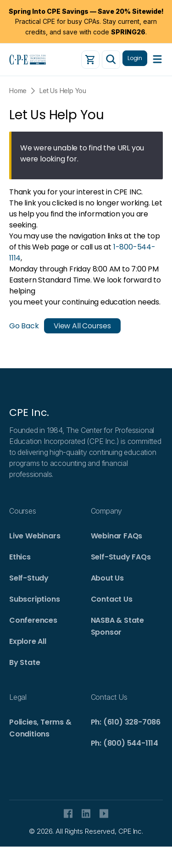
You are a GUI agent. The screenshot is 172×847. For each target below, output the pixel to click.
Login (135, 58)
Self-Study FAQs (121, 557)
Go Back (24, 326)
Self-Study (29, 578)
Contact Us (112, 599)
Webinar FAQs (117, 536)
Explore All (27, 641)
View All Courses (82, 326)
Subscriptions (34, 599)
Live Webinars (34, 536)
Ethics (20, 557)
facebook (68, 813)
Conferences (33, 620)
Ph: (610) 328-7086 (126, 722)
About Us (107, 578)
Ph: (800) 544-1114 (124, 743)
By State (24, 662)
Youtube (104, 813)
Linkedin (86, 813)
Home (18, 90)
